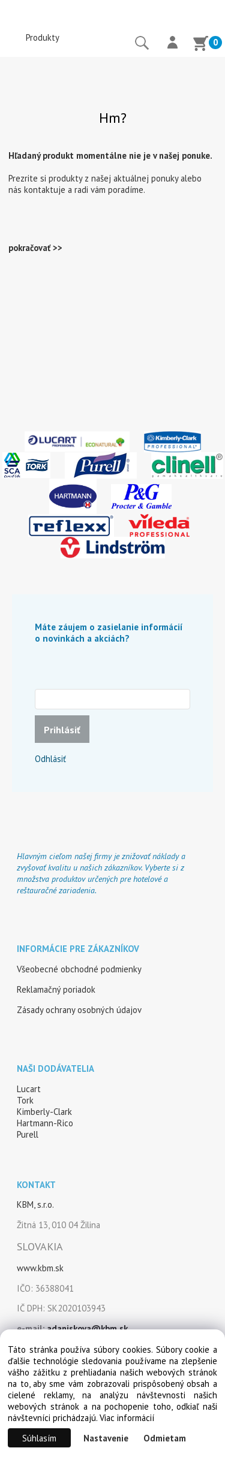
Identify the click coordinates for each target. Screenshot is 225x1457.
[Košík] (200, 45)
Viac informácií (127, 1417)
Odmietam (164, 1438)
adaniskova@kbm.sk (87, 1328)
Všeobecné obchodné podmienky (79, 969)
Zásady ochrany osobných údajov (79, 1009)
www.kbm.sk (40, 1268)
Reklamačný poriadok (56, 989)
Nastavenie (105, 1438)
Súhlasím (39, 1438)
